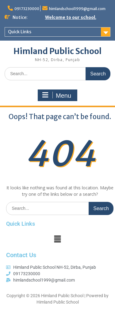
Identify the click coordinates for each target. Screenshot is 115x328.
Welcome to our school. (70, 17)
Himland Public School (57, 51)
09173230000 (26, 8)
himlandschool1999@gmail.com (77, 8)
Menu (56, 95)
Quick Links (19, 32)
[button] (57, 239)
